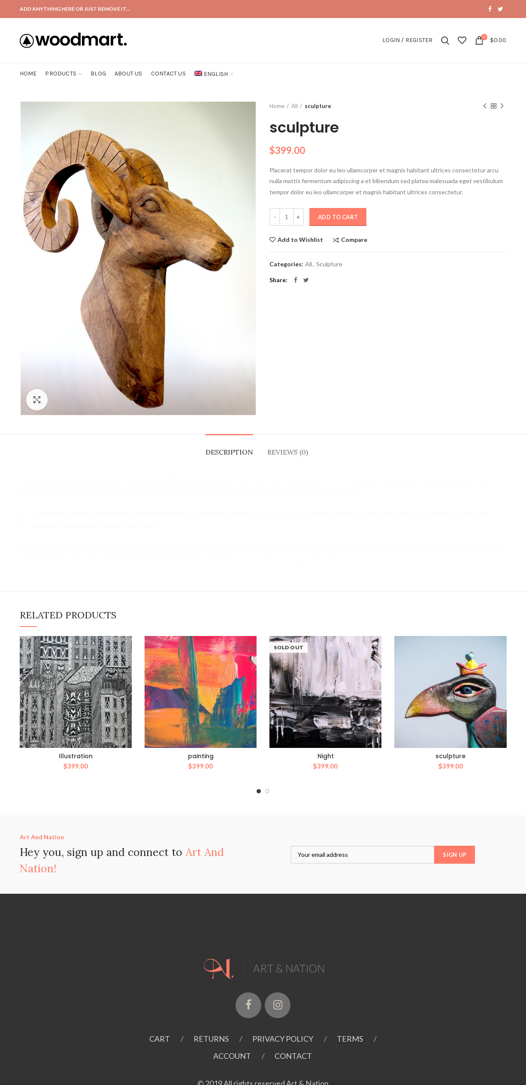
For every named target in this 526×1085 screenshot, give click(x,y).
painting (201, 756)
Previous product (484, 106)
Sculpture (329, 264)
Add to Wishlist (300, 240)
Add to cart (338, 217)
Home (276, 105)
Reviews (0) (287, 452)
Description (229, 452)
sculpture (450, 756)
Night (325, 756)
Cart (159, 1038)
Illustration (76, 756)
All (294, 105)
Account (232, 1056)
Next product (502, 106)
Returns (211, 1038)
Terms (350, 1038)
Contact (293, 1056)
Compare (354, 240)
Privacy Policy (282, 1038)
